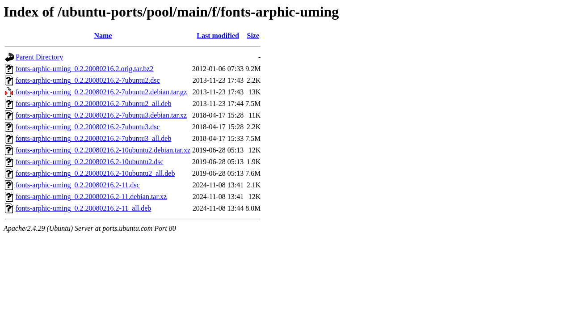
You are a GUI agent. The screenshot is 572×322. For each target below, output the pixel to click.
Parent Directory (39, 57)
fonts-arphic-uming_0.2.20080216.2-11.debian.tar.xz (91, 196)
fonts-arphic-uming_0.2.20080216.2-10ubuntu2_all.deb (95, 173)
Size (253, 35)
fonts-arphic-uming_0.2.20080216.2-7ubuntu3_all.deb (93, 138)
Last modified (218, 35)
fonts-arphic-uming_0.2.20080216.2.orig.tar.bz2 (84, 68)
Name (103, 35)
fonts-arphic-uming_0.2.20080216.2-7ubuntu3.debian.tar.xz (101, 115)
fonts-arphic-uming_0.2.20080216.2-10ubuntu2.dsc (90, 161)
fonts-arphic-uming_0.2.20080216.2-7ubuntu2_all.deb (93, 103)
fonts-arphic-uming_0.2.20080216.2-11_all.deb (83, 208)
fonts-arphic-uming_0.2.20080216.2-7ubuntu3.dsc (88, 127)
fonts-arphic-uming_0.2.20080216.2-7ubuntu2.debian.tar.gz (101, 92)
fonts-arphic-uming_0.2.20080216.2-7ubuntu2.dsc (88, 80)
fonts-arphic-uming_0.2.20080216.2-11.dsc (78, 185)
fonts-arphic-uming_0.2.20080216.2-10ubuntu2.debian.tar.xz (103, 150)
